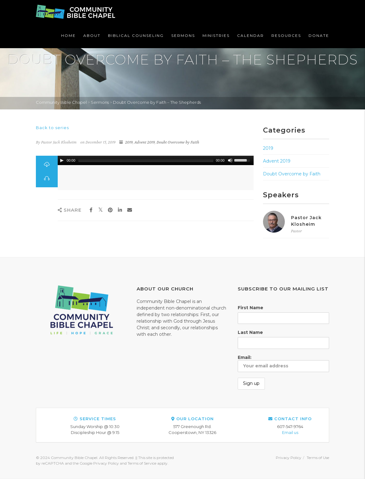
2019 (129, 142)
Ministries (216, 35)
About (91, 35)
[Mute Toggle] (230, 160)
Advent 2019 (144, 142)
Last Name (250, 332)
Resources (286, 35)
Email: (283, 363)
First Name (250, 307)
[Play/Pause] (61, 160)
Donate (319, 35)
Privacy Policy (288, 457)
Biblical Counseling (136, 35)
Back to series (52, 127)
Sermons (183, 35)
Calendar (250, 35)
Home (68, 35)
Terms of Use (318, 457)
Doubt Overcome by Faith (178, 142)
